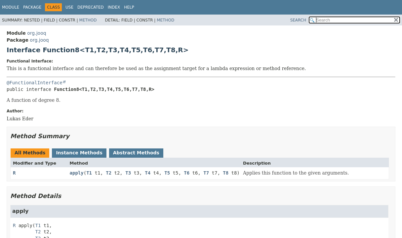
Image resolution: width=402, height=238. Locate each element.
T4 (147, 173)
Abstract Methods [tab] (136, 152)
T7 (206, 173)
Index (114, 7)
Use (69, 7)
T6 (186, 173)
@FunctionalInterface (34, 82)
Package (32, 7)
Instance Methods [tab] (79, 152)
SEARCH (298, 20)
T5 (167, 173)
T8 (225, 173)
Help (129, 7)
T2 (108, 173)
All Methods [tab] (30, 152)
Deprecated (90, 7)
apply (77, 173)
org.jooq (36, 33)
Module (10, 7)
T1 (89, 173)
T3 (128, 173)
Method (88, 20)
